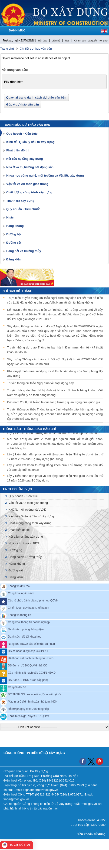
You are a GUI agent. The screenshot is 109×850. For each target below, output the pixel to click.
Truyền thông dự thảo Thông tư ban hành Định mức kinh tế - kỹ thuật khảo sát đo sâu (55, 350)
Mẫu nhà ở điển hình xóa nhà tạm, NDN (32, 701)
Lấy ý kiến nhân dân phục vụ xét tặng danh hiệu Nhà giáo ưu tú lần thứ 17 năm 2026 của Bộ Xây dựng (55, 478)
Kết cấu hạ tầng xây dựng (24, 158)
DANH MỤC (17, 30)
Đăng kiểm (14, 259)
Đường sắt (13, 242)
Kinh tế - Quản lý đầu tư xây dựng (30, 142)
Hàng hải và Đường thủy (23, 251)
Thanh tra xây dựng (20, 200)
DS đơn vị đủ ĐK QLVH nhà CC (27, 665)
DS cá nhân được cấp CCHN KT (28, 650)
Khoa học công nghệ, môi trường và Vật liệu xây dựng (45, 175)
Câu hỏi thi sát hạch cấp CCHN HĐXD (32, 672)
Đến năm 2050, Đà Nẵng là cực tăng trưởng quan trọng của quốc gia (53, 402)
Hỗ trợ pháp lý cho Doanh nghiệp (28, 708)
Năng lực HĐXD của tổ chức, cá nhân (31, 643)
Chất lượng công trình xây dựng (29, 192)
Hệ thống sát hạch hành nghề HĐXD (30, 658)
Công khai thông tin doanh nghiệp (29, 622)
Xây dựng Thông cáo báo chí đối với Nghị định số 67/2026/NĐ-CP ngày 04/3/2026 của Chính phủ (55, 362)
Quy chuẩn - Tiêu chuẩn (23, 209)
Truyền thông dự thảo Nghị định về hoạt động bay (40, 383)
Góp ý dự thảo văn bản (22, 104)
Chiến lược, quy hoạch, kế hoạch (28, 607)
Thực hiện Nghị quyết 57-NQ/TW (28, 715)
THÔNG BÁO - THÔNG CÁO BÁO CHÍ (29, 429)
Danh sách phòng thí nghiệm (26, 629)
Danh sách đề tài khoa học (24, 636)
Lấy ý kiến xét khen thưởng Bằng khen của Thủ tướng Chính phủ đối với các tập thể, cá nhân (55, 468)
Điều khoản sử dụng (91, 834)
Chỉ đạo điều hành (17, 291)
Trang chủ (7, 48)
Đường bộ (13, 234)
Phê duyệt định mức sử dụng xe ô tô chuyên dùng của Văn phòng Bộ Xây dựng (55, 373)
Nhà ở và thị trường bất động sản (29, 167)
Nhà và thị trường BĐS (24, 543)
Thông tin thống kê (19, 614)
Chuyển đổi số (17, 687)
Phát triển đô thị (17, 150)
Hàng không (15, 226)
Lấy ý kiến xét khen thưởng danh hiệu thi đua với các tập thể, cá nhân (53, 433)
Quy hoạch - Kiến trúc (22, 133)
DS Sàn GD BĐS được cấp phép (28, 679)
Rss (67, 40)
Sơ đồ (29, 40)
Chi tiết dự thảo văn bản (36, 48)
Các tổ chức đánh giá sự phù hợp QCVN (33, 600)
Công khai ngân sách (21, 593)
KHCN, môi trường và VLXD (27, 509)
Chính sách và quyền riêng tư (91, 40)
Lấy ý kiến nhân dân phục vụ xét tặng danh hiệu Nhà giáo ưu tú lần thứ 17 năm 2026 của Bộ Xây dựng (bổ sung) (55, 457)
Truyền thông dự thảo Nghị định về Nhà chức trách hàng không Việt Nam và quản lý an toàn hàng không (55, 393)
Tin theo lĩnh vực (17, 489)
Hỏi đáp (42, 40)
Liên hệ (56, 40)
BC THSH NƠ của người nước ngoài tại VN (35, 694)
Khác (10, 217)
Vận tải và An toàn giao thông (27, 184)
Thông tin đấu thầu (19, 585)
